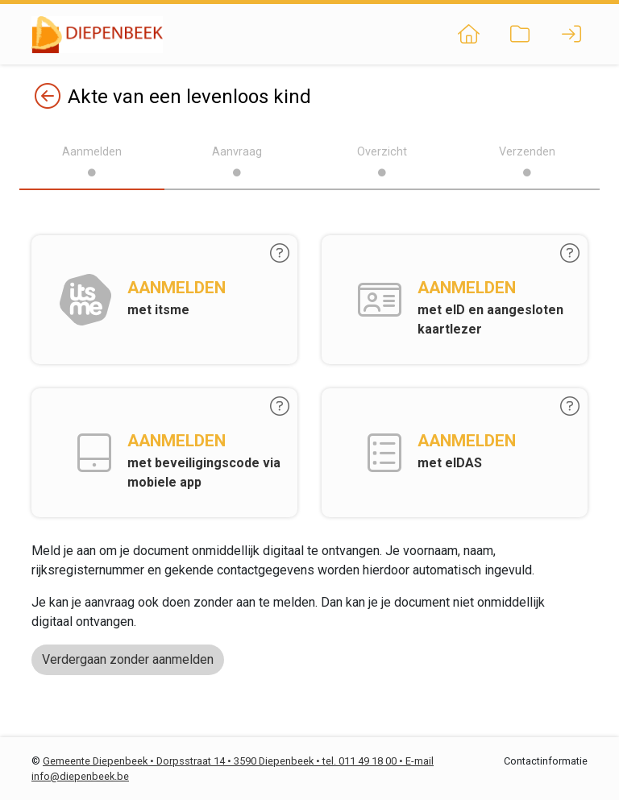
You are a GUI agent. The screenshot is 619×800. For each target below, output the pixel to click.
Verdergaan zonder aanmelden (128, 659)
